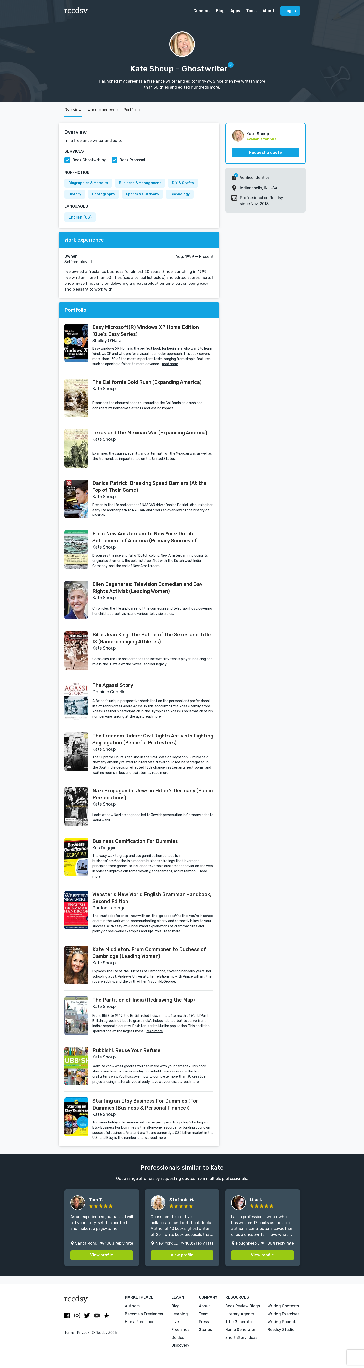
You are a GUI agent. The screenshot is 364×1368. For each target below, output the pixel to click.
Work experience (103, 109)
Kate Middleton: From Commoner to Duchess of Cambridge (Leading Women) (149, 952)
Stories (205, 1329)
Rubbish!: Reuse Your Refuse (126, 1050)
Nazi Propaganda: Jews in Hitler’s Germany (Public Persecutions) (152, 794)
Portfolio (132, 109)
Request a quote (265, 152)
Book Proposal (132, 160)
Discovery (180, 1345)
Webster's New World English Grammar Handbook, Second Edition (151, 897)
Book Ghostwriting (89, 160)
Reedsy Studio (281, 1329)
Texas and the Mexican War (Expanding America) (149, 433)
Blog (220, 10)
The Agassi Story (112, 685)
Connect (201, 10)
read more (170, 364)
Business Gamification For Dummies (135, 841)
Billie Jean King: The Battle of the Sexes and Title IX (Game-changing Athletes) (151, 638)
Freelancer (181, 1329)
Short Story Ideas (241, 1337)
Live (175, 1321)
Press (204, 1321)
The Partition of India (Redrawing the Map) (143, 1000)
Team (204, 1314)
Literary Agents (239, 1314)
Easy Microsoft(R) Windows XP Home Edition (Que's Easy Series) (145, 330)
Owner (70, 256)
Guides (177, 1337)
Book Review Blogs (242, 1306)
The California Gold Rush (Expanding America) (146, 382)
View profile (101, 1255)
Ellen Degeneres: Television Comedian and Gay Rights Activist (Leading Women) (147, 587)
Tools (251, 10)
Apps (235, 10)
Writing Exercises (283, 1314)
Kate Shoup (257, 133)
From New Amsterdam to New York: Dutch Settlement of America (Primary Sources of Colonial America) (144, 537)
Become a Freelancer (144, 1314)
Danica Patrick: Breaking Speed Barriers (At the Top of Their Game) (149, 486)
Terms (69, 1333)
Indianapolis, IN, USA (258, 188)
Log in (290, 10)
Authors (132, 1306)
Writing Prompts (282, 1321)
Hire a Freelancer (140, 1321)
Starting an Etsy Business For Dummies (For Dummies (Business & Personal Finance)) (145, 1104)
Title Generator (239, 1321)
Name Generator (240, 1329)
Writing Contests (283, 1306)
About (269, 10)
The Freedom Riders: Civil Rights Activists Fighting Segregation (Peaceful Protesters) (152, 739)
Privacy (83, 1333)
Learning (179, 1314)
